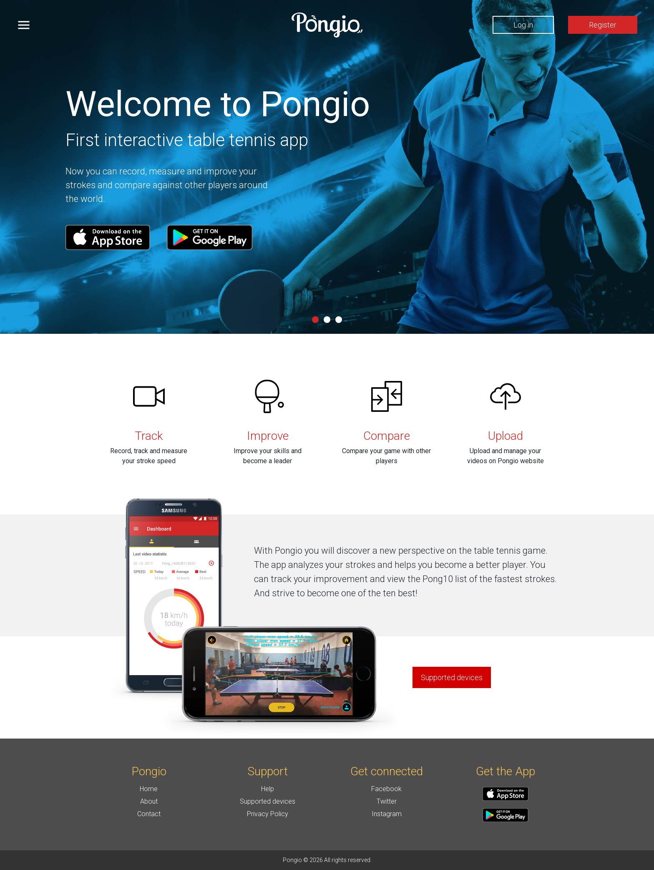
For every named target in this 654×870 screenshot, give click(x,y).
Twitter (387, 801)
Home (149, 789)
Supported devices (267, 801)
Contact (149, 814)
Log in (523, 24)
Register (602, 24)
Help (267, 789)
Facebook (386, 789)
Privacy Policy (267, 814)
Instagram (387, 814)
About (149, 801)
